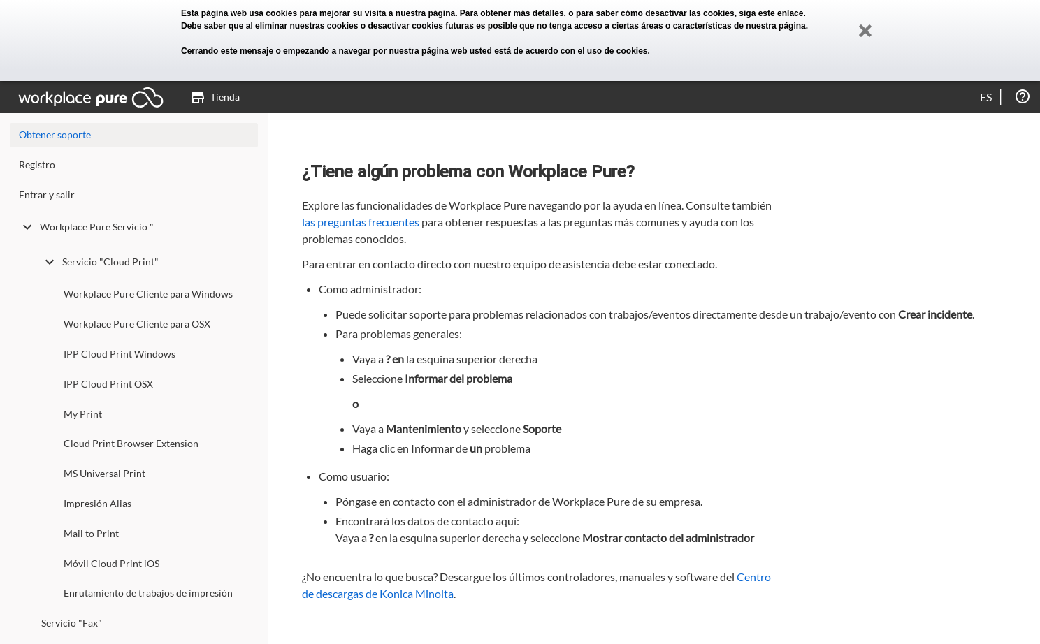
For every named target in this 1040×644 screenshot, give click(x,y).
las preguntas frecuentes (360, 221)
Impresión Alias (97, 503)
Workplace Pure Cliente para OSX (137, 324)
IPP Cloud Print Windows (119, 354)
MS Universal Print (104, 473)
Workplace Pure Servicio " (86, 227)
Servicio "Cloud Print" (100, 262)
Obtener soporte (55, 134)
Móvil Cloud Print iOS (111, 563)
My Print (83, 414)
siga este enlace (771, 13)
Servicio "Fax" (71, 623)
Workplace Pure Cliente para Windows (148, 294)
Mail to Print (91, 533)
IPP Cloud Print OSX (108, 384)
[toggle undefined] (27, 227)
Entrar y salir (47, 194)
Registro (37, 164)
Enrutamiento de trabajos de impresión (148, 593)
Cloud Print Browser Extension (131, 443)
